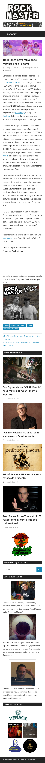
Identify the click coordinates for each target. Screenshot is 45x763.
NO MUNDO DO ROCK (13, 353)
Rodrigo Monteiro (31, 68)
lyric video (7, 238)
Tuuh (30, 325)
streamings (20, 112)
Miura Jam (15, 325)
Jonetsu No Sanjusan (12, 82)
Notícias (8, 71)
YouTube (6, 116)
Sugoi (23, 325)
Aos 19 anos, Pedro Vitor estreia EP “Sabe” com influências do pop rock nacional (22, 519)
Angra (6, 325)
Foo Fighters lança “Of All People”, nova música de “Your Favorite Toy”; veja (22, 391)
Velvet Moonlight (11, 329)
